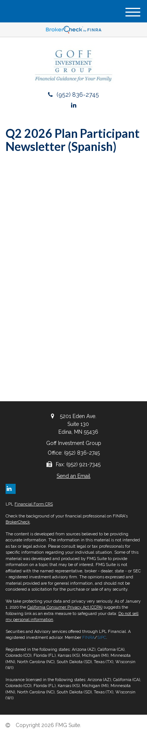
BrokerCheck (18, 522)
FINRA (88, 637)
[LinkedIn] (73, 105)
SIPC (101, 637)
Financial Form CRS (34, 504)
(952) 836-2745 (73, 94)
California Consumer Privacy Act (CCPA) (64, 607)
